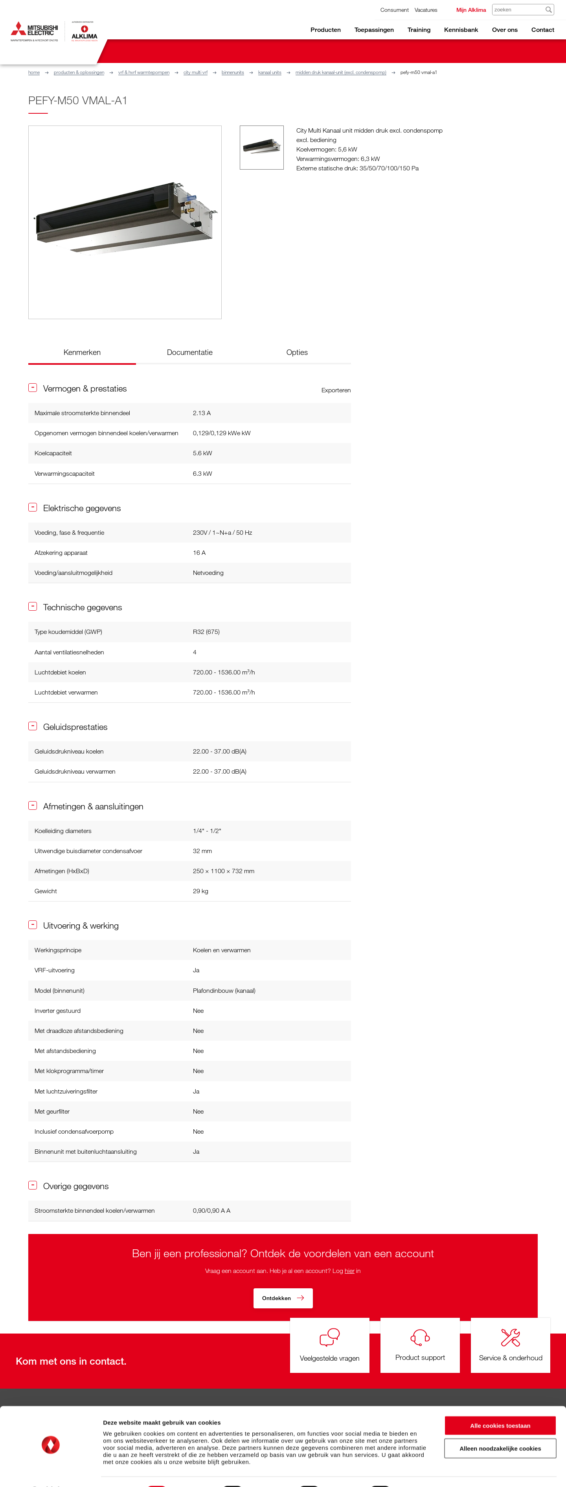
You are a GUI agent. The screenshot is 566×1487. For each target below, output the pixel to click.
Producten (326, 29)
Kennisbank (461, 29)
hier (350, 1270)
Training (419, 29)
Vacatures (426, 9)
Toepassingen (374, 29)
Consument (394, 9)
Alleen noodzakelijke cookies (500, 1427)
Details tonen (424, 1471)
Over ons (505, 29)
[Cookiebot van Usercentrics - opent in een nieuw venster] (51, 1472)
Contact (542, 29)
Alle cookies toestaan (500, 1404)
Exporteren (336, 389)
